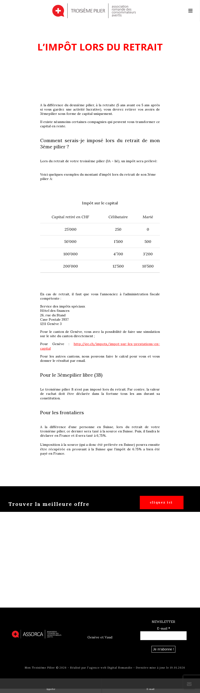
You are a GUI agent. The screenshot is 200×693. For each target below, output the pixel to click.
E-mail (163, 628)
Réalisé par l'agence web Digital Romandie (101, 667)
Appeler (50, 685)
